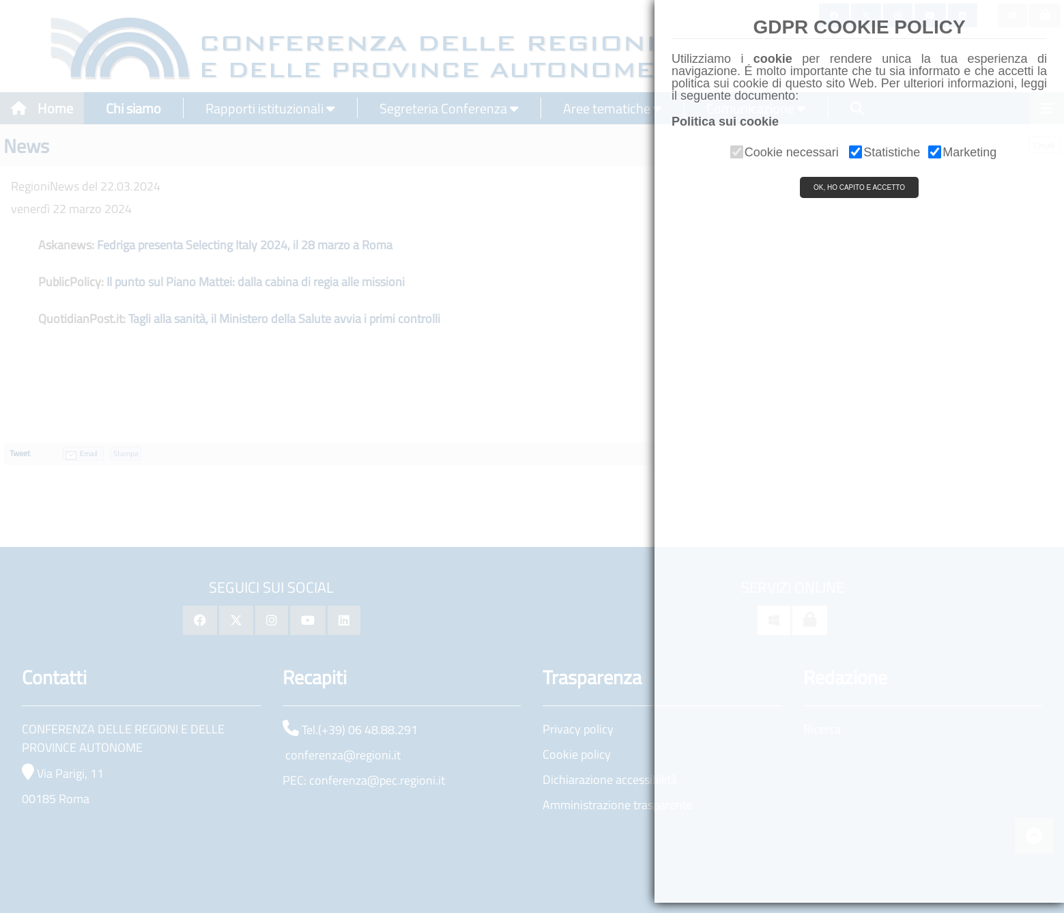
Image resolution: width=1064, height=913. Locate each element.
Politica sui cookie (725, 121)
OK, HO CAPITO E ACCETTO (859, 187)
